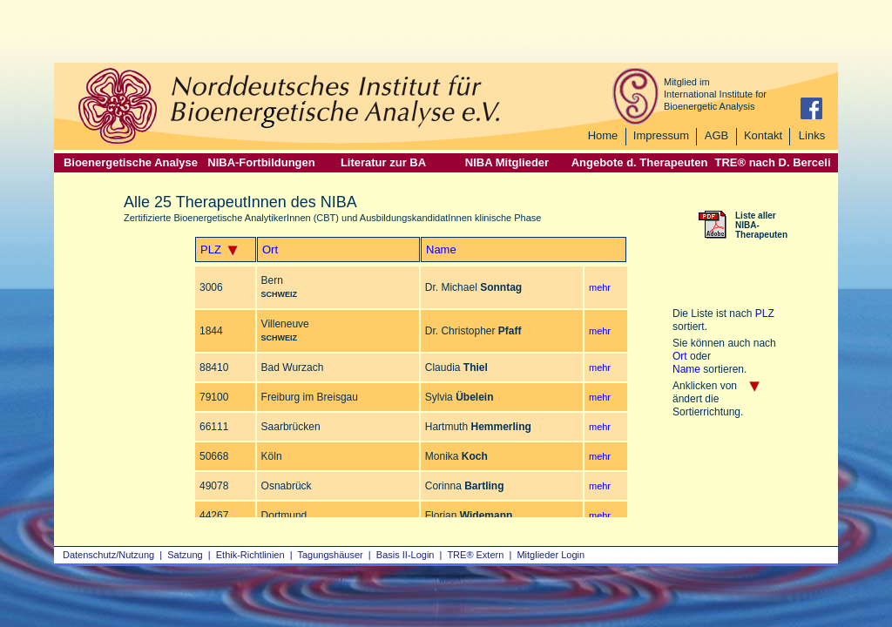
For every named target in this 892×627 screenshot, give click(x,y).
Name (441, 249)
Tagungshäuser (330, 554)
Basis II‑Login (405, 554)
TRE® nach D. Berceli (772, 162)
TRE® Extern (475, 554)
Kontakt (763, 135)
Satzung (184, 554)
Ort (270, 249)
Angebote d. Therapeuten (639, 162)
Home (603, 135)
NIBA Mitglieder (507, 162)
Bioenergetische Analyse (131, 162)
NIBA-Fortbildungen (260, 162)
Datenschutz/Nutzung (108, 554)
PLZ (210, 249)
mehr (600, 287)
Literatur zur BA (383, 162)
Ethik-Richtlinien (250, 554)
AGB (716, 135)
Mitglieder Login (551, 554)
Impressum (661, 135)
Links (812, 135)
